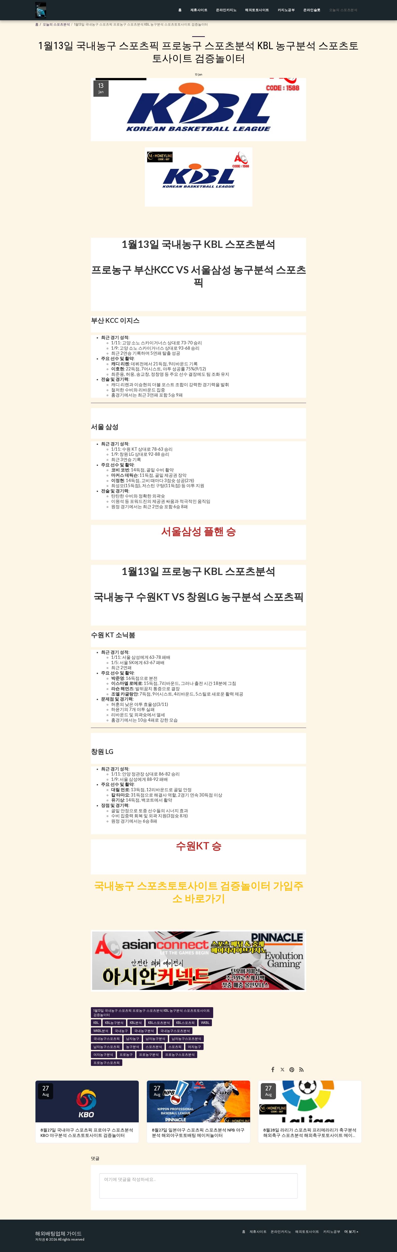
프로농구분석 (149, 1054)
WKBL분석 (100, 1031)
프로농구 (126, 1054)
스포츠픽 (175, 1047)
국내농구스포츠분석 (175, 1031)
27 (45, 1090)
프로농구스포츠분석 (180, 1054)
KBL (96, 1023)
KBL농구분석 (114, 1023)
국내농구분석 (144, 1031)
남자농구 (132, 1039)
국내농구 (121, 1031)
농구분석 (132, 1047)
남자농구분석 (155, 1039)
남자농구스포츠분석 (186, 1039)
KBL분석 (136, 1023)
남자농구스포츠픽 (106, 1047)
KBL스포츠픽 (185, 1023)
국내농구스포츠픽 (106, 1039)
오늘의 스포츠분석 (56, 24)
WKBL (205, 1023)
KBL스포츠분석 (159, 1023)
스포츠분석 (154, 1047)
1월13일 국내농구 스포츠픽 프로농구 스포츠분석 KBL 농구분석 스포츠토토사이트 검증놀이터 (151, 1012)
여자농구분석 (103, 1054)
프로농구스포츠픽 (106, 1063)
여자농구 (194, 1047)
